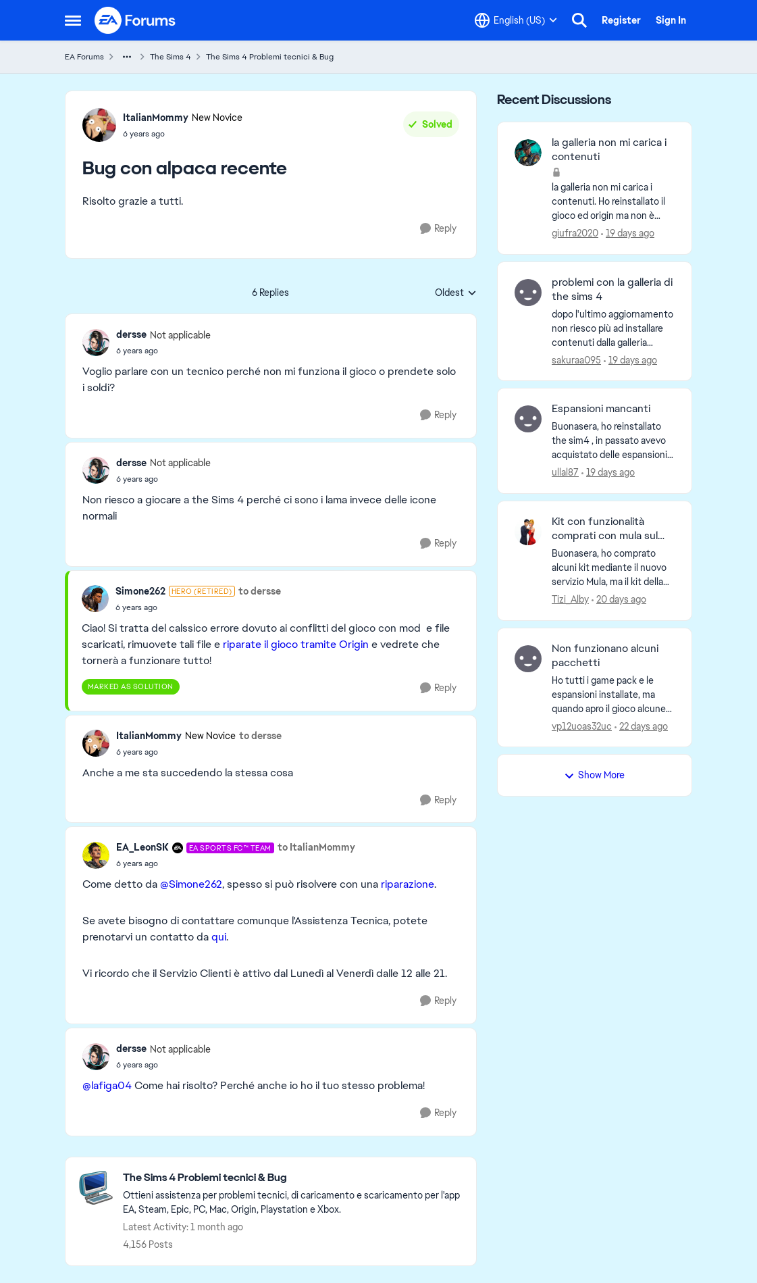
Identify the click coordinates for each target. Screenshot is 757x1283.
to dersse (259, 591)
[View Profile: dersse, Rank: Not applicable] (95, 342)
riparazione (407, 884)
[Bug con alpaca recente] (163, 351)
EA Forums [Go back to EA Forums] (84, 56)
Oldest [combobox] (456, 293)
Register (621, 20)
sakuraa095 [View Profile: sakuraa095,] (576, 359)
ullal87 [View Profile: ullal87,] (565, 472)
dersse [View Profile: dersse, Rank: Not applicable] (131, 334)
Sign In (671, 20)
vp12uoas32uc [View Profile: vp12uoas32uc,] (582, 726)
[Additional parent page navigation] (127, 56)
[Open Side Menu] (73, 20)
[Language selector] (516, 20)
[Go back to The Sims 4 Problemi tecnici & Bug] (293, 1178)
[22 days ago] (641, 726)
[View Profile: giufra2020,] (528, 152)
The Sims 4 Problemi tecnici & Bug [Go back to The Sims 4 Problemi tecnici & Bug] (270, 56)
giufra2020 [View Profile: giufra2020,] (575, 233)
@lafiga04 (107, 1085)
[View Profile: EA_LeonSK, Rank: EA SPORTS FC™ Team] (95, 855)
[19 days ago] (627, 233)
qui (218, 937)
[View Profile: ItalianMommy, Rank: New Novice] (99, 125)
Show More (594, 775)
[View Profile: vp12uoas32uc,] (528, 658)
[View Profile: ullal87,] (528, 418)
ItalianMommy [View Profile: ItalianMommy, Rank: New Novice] (155, 117)
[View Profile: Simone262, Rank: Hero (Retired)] (95, 598)
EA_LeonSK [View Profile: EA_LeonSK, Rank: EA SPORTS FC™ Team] (142, 847)
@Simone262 (191, 884)
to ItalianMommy (316, 847)
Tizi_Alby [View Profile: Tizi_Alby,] (570, 599)
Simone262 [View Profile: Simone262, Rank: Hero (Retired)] (140, 591)
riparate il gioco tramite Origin (296, 644)
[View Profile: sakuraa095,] (528, 292)
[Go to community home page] (136, 20)
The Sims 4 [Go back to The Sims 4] (170, 56)
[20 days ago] (619, 600)
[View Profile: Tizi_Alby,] (528, 531)
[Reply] (438, 229)
